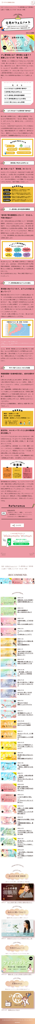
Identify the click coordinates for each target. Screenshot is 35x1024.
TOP (2, 7)
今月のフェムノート (10, 7)
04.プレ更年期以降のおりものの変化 (15, 98)
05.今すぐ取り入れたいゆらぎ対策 (14, 102)
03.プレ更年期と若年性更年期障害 (14, 95)
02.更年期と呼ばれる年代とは (13, 92)
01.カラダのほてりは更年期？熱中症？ (15, 88)
